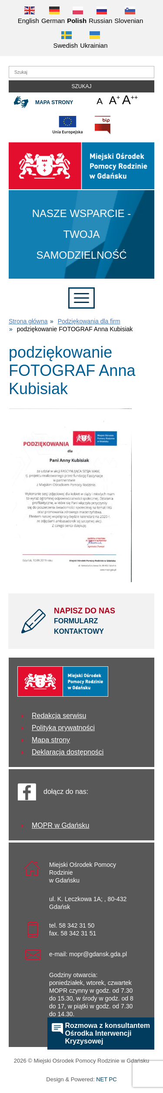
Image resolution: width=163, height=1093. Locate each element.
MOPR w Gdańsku (60, 825)
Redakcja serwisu (59, 715)
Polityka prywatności (63, 727)
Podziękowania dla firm (89, 321)
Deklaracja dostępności (67, 752)
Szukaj (81, 86)
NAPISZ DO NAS (97, 621)
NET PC (106, 1080)
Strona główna (28, 321)
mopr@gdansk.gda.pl (98, 954)
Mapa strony (54, 102)
